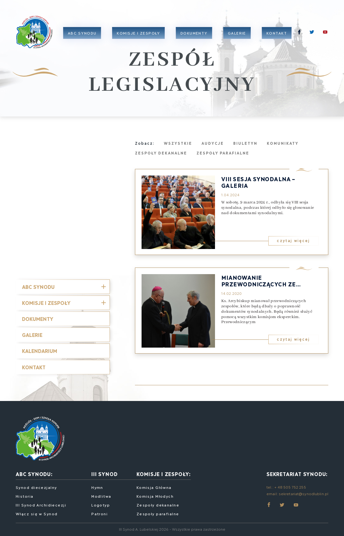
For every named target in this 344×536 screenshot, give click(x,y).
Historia (25, 496)
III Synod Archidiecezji (41, 504)
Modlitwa (101, 496)
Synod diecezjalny (36, 487)
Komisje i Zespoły (46, 303)
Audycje (213, 143)
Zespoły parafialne (222, 152)
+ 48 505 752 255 (290, 487)
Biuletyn (245, 143)
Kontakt (276, 32)
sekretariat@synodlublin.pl (303, 493)
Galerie (237, 32)
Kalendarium (39, 351)
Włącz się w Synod (36, 513)
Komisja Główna (154, 487)
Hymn (97, 487)
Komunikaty (282, 143)
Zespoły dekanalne (161, 152)
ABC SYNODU (38, 287)
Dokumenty (193, 32)
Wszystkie (178, 143)
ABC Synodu (82, 32)
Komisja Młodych (155, 496)
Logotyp (100, 504)
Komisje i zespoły (138, 32)
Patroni (99, 513)
